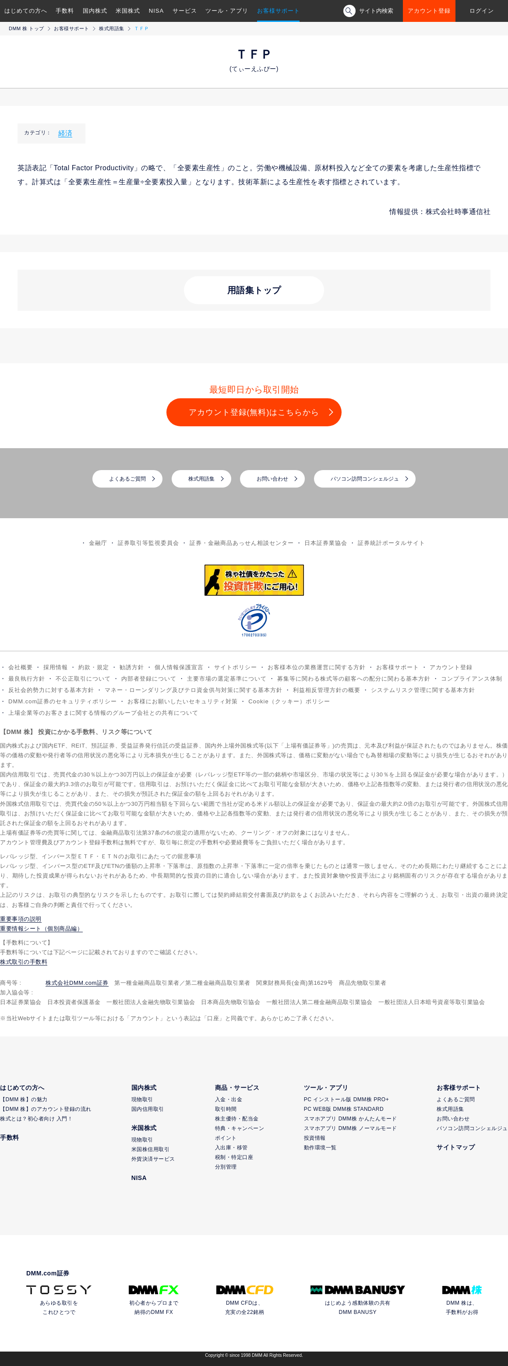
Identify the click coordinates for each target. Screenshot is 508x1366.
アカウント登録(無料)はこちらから (254, 412)
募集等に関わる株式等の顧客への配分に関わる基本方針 (353, 678)
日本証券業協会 (325, 543)
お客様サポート (278, 10)
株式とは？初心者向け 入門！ (36, 1119)
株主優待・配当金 (237, 1119)
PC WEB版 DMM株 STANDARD (344, 1109)
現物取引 (142, 1099)
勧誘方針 (132, 667)
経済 (65, 133)
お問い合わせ (272, 479)
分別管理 (226, 1167)
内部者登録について (148, 678)
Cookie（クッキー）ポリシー (289, 701)
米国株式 (128, 10)
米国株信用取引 (150, 1149)
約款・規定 (93, 667)
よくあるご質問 (127, 479)
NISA (156, 10)
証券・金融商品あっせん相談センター (242, 543)
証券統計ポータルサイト (391, 543)
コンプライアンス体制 (471, 678)
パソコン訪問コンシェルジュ (365, 479)
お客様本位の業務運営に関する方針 (317, 667)
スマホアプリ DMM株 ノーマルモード (350, 1128)
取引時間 (226, 1109)
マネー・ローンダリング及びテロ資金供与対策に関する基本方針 (193, 690)
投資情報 (315, 1138)
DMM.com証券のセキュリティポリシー (62, 701)
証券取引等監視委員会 (148, 543)
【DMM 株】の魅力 (24, 1099)
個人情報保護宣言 (179, 667)
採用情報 (55, 667)
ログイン (481, 10)
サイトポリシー (235, 667)
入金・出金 (229, 1099)
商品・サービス (237, 1087)
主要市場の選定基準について (227, 678)
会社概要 (20, 667)
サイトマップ (456, 1147)
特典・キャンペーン (240, 1128)
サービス (185, 10)
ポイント (226, 1138)
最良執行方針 (26, 678)
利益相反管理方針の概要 (326, 690)
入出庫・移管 (231, 1148)
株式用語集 (111, 28)
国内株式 (95, 10)
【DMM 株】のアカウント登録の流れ (46, 1109)
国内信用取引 (147, 1109)
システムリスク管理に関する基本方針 (423, 690)
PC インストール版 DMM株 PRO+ (346, 1099)
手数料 (65, 10)
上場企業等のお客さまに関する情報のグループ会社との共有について (103, 712)
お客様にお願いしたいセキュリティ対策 (182, 701)
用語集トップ (254, 290)
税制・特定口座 (234, 1157)
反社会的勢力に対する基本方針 (51, 690)
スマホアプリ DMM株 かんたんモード (350, 1119)
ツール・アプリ (226, 10)
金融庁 (98, 543)
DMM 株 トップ (26, 28)
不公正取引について (83, 678)
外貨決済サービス (153, 1159)
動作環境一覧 (320, 1148)
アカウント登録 (429, 10)
